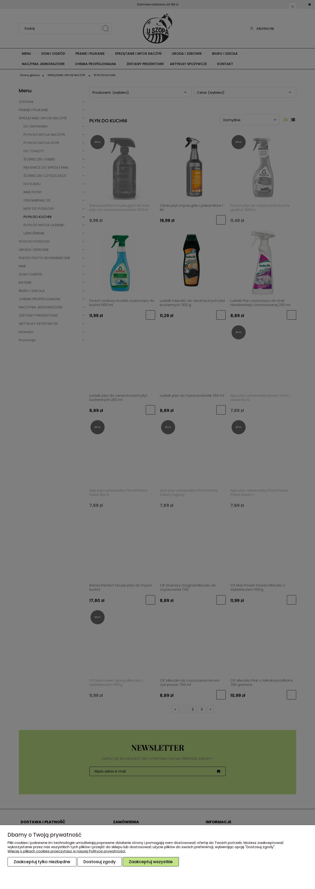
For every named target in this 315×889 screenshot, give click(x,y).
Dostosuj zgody (99, 862)
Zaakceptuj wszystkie (151, 862)
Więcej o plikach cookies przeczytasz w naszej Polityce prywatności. (67, 851)
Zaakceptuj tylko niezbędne (42, 862)
